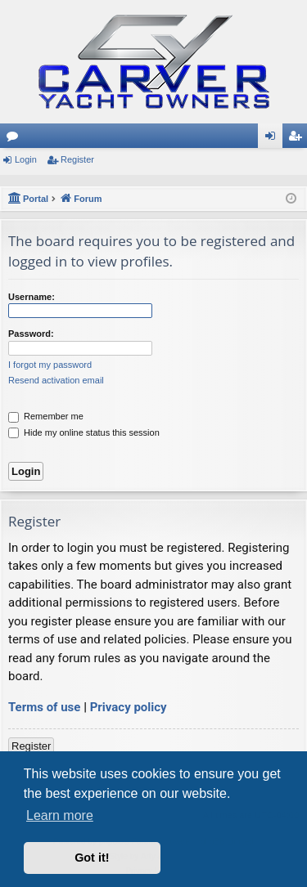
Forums (16, 139)
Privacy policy (128, 707)
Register (77, 159)
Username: (31, 297)
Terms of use (44, 707)
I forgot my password (50, 365)
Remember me (46, 416)
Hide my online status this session (84, 432)
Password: (31, 333)
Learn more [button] (59, 815)
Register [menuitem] (298, 139)
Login (26, 159)
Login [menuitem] (273, 139)
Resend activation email (56, 380)
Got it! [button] (91, 857)
